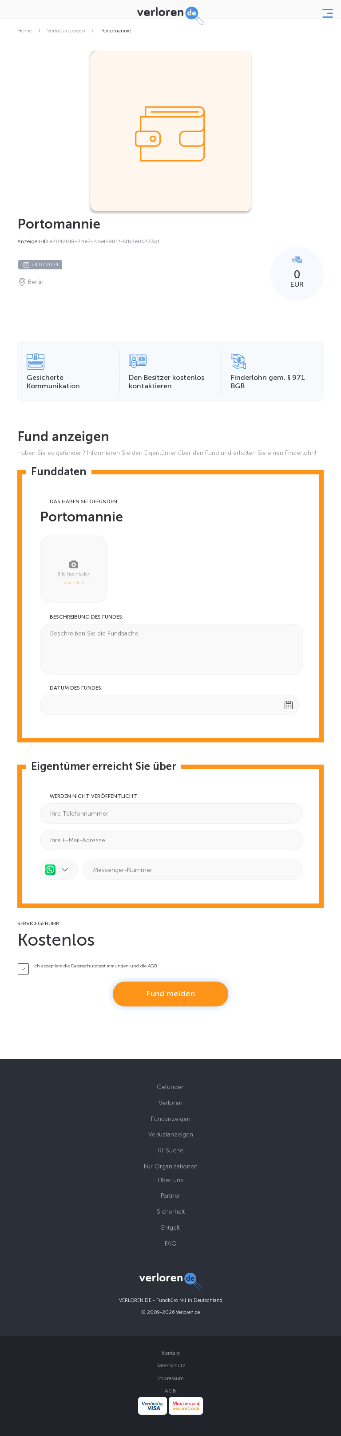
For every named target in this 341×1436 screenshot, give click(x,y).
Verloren (170, 1103)
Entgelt (170, 1227)
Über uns (170, 1180)
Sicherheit (171, 1211)
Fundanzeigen (170, 1119)
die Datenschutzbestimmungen (96, 966)
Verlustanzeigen (66, 31)
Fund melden (170, 993)
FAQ (171, 1243)
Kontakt (171, 1353)
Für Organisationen (171, 1166)
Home (24, 31)
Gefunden (171, 1087)
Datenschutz (170, 1365)
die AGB (148, 966)
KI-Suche (170, 1150)
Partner (170, 1195)
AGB (170, 1391)
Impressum (170, 1378)
